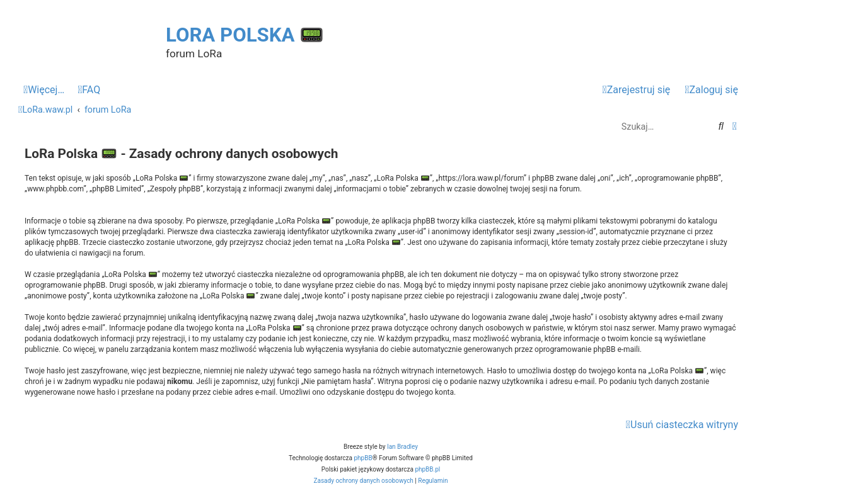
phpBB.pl (427, 469)
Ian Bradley (402, 446)
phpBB (363, 458)
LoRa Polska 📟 (245, 35)
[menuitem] (88, 90)
